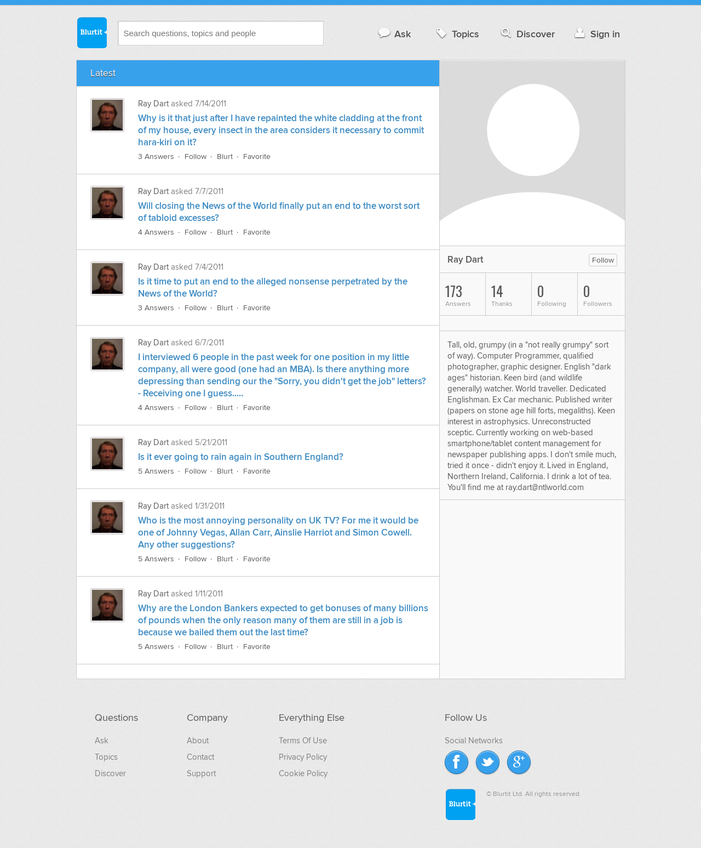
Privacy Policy (303, 757)
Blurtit (91, 32)
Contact (200, 757)
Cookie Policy (303, 773)
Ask (394, 33)
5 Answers (156, 471)
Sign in (596, 33)
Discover (526, 33)
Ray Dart (153, 104)
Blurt (225, 156)
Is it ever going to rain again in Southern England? (240, 457)
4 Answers (156, 232)
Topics (456, 33)
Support (201, 773)
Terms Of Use (303, 740)
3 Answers (156, 156)
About (198, 740)
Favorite (257, 156)
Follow (195, 156)
